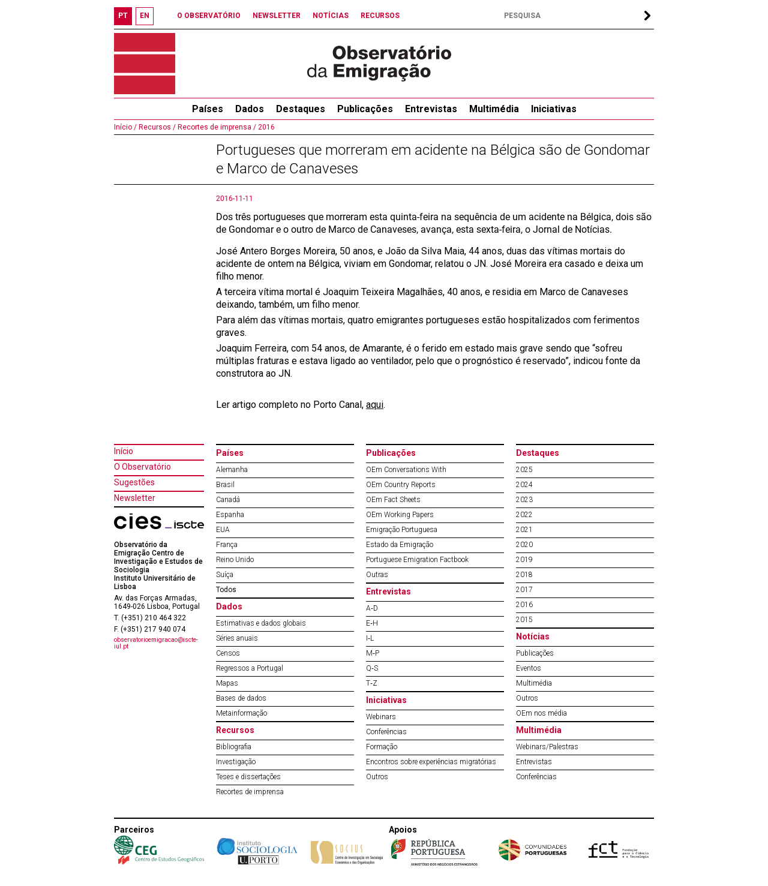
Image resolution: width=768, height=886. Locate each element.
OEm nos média (541, 713)
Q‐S (372, 668)
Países (230, 453)
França (227, 544)
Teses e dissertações (248, 777)
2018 (524, 574)
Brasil (225, 484)
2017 (524, 589)
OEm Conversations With (406, 469)
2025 (524, 469)
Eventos (528, 668)
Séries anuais (237, 638)
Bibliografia (233, 747)
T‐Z (371, 683)
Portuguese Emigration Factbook (417, 559)
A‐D (372, 608)
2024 (524, 484)
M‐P (372, 653)
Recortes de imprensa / (216, 127)
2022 (524, 514)
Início (123, 451)
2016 (265, 127)
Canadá (228, 499)
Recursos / (156, 127)
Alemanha (232, 469)
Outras (377, 574)
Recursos (235, 730)
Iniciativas (554, 109)
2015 (524, 619)
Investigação (236, 762)
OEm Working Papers (400, 514)
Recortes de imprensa (250, 792)
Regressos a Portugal (249, 668)
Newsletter (134, 498)
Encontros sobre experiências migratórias (431, 762)
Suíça (224, 574)
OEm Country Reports (401, 484)
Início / (125, 127)
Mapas (227, 683)
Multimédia (494, 109)
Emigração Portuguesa (401, 529)
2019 (524, 559)
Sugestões (134, 482)
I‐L (370, 638)
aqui (374, 404)
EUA (223, 529)
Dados (249, 109)
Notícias (533, 636)
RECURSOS (380, 15)
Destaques (300, 109)
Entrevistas (431, 109)
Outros (377, 777)
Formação (381, 747)
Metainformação (241, 713)
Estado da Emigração (399, 544)
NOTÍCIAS (331, 15)
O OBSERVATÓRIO (209, 15)
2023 (524, 499)
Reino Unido (235, 559)
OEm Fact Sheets (393, 499)
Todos (226, 589)
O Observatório (142, 466)
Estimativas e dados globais (261, 623)
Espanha (230, 514)
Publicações (365, 109)
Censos (228, 653)
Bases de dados (241, 698)
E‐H (372, 623)
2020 (524, 544)
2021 (524, 529)
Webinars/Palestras (547, 747)
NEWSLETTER (277, 15)
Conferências (386, 732)
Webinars (381, 717)
